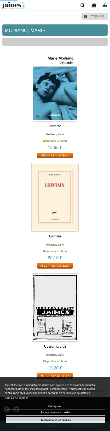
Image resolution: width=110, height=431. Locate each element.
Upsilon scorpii (55, 346)
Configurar (55, 406)
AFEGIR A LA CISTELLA (55, 155)
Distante (55, 126)
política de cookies (16, 398)
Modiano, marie (55, 134)
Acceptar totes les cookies (56, 420)
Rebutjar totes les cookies (55, 412)
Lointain (55, 236)
